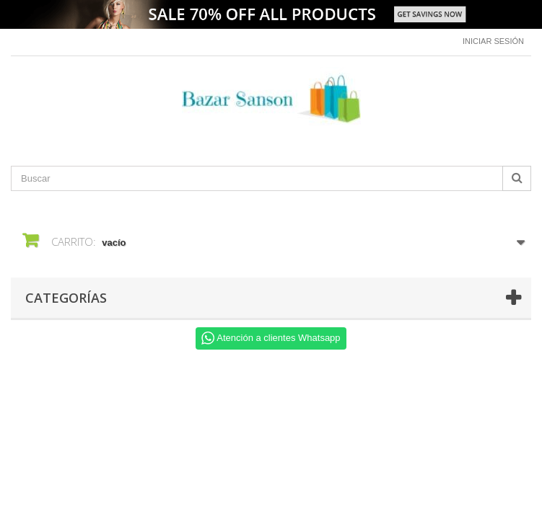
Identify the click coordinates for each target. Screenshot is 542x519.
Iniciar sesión (493, 41)
